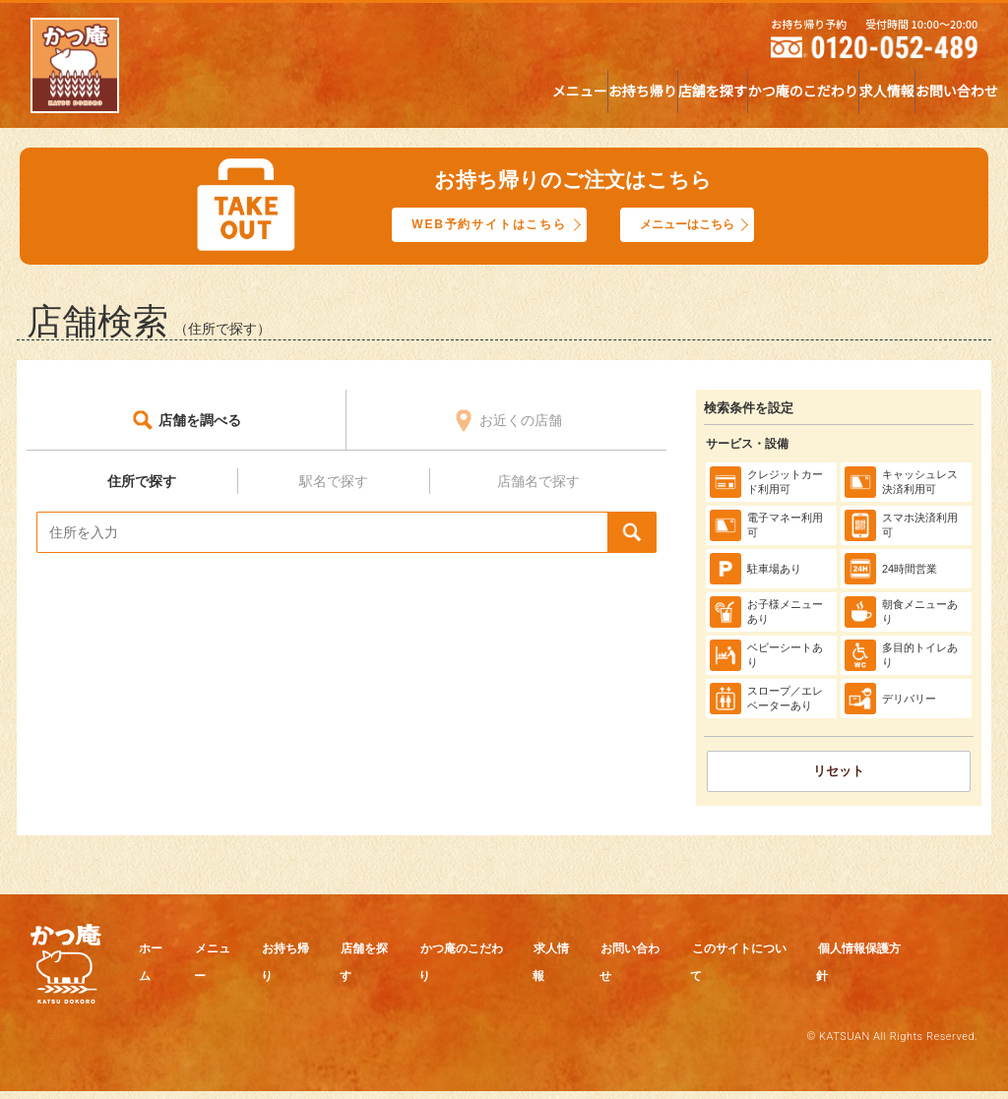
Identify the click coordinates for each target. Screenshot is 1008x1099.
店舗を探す (526, 96)
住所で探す (141, 485)
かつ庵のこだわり (670, 96)
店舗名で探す (538, 485)
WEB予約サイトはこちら (481, 226)
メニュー (287, 96)
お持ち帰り (403, 96)
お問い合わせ (930, 96)
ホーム (166, 953)
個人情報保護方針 (348, 984)
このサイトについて (204, 984)
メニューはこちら (700, 226)
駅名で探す (333, 485)
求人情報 (807, 96)
